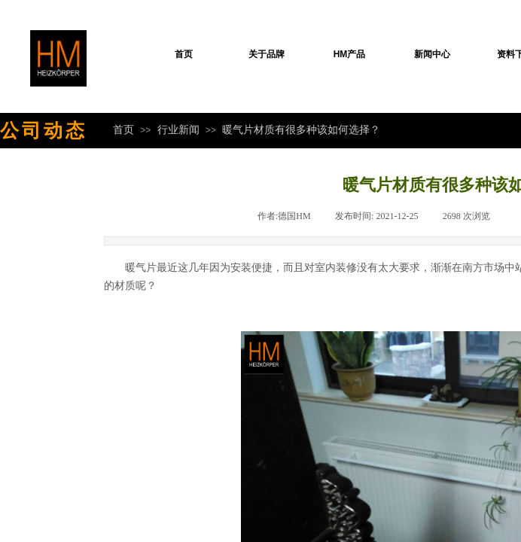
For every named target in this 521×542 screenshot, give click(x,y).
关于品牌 (266, 54)
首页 (184, 54)
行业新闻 (178, 129)
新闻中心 (432, 54)
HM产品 (350, 54)
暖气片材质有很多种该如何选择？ (301, 129)
